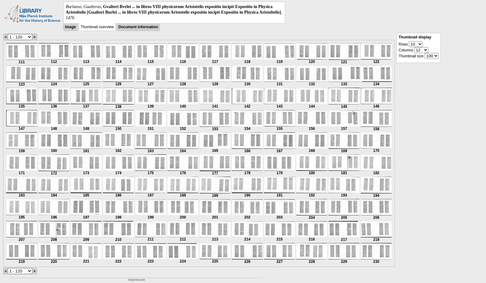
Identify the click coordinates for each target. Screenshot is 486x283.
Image (70, 27)
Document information (138, 27)
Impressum (136, 279)
